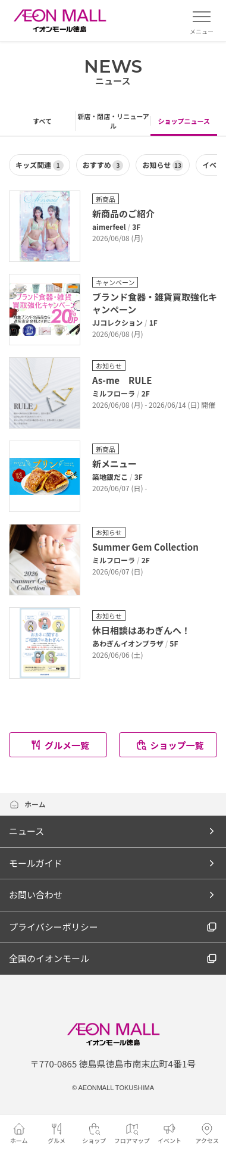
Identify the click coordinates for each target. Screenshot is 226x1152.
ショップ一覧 (169, 745)
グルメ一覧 (59, 745)
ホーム (27, 804)
